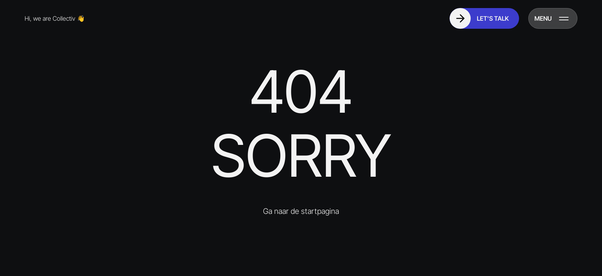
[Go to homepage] (61, 19)
